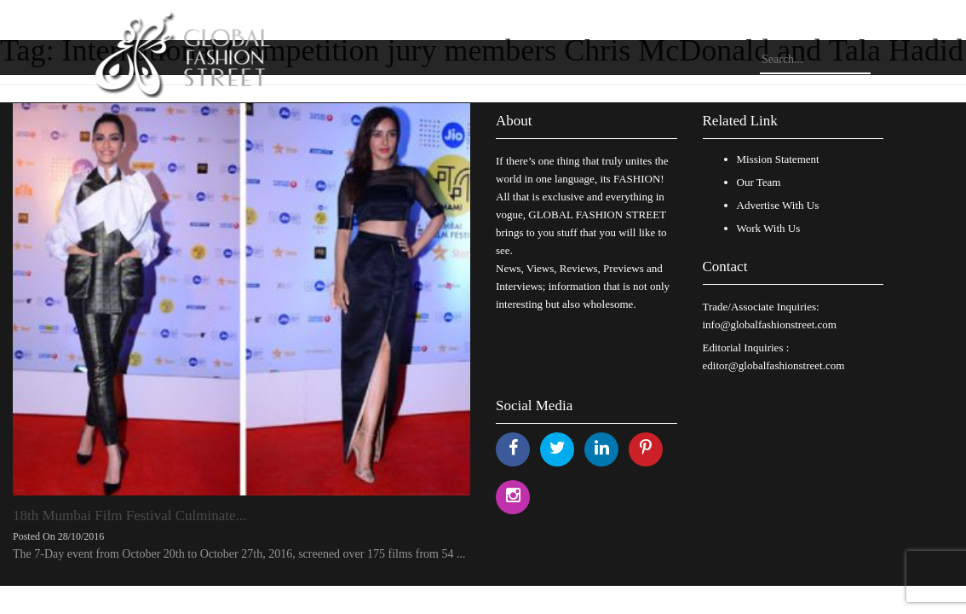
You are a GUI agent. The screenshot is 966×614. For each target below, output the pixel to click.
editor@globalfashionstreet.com (774, 365)
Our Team (759, 182)
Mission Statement (778, 159)
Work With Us (769, 228)
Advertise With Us (778, 205)
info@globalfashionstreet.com (770, 324)
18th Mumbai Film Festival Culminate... (129, 515)
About (514, 121)
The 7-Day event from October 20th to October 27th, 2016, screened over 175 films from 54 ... (239, 553)
